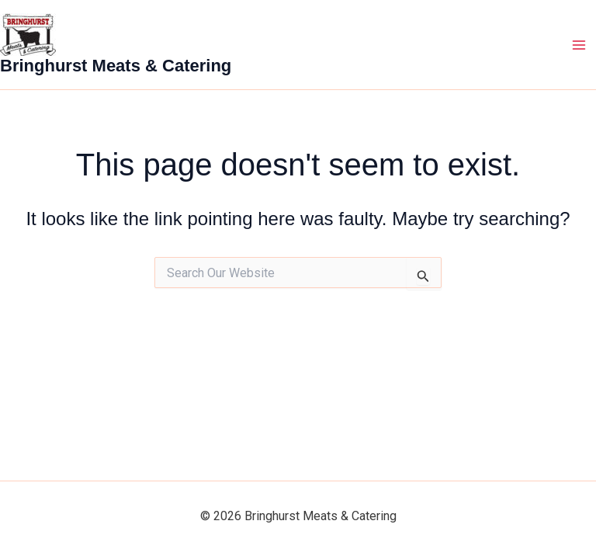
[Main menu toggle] (579, 45)
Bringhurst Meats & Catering (115, 65)
